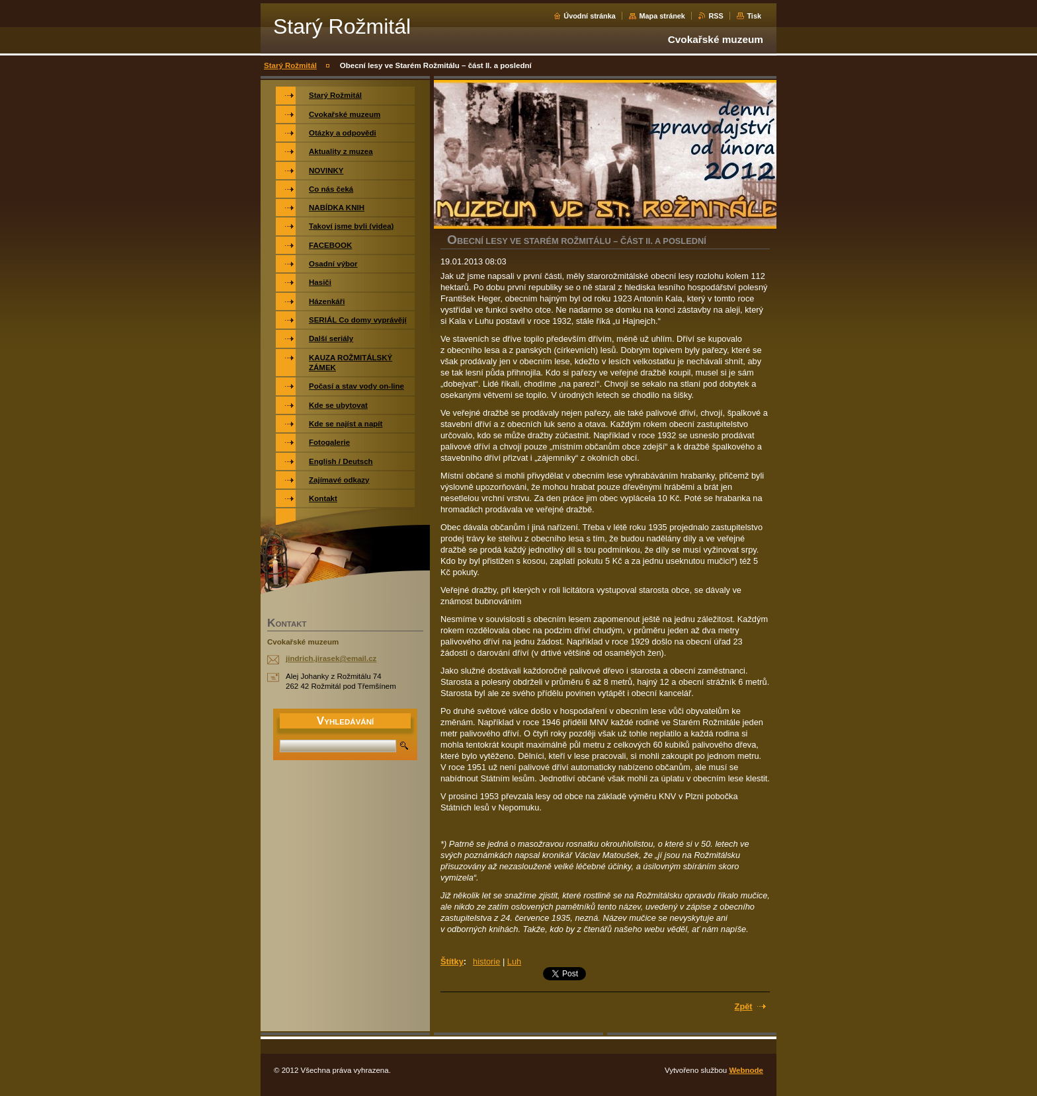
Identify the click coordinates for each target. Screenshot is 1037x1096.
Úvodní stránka (589, 16)
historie (486, 961)
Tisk (754, 16)
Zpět (744, 1006)
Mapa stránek (662, 16)
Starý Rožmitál (290, 65)
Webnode (746, 1070)
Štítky (452, 961)
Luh (514, 961)
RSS (715, 16)
